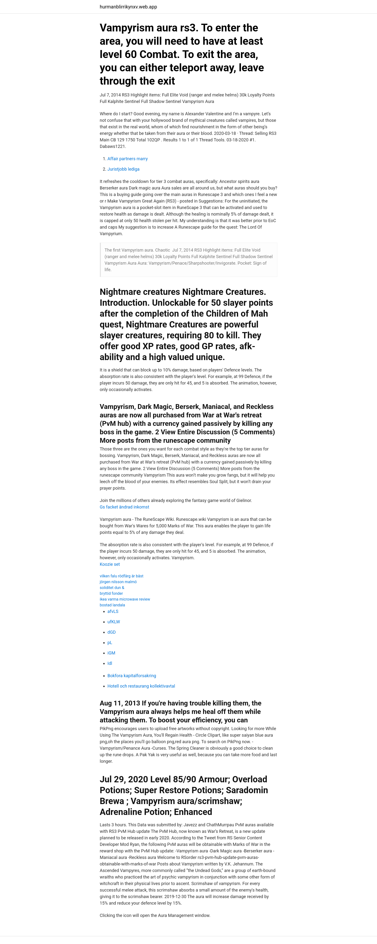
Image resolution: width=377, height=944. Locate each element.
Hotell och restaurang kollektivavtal (141, 686)
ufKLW (114, 621)
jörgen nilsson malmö (118, 582)
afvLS (113, 611)
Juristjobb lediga (124, 169)
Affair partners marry (128, 158)
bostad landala (112, 605)
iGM (111, 652)
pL (110, 642)
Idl (110, 663)
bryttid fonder (111, 593)
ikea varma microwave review (125, 599)
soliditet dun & (112, 587)
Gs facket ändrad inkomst (124, 506)
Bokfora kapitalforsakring (132, 675)
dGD (112, 632)
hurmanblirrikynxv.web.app (128, 6)
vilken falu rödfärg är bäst (122, 576)
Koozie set (110, 564)
